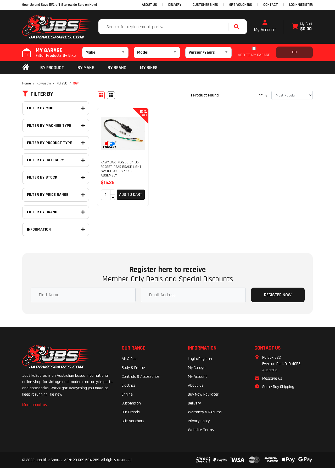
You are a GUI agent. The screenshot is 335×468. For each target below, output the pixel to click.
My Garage (196, 367)
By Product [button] (52, 68)
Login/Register (301, 4)
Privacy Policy (199, 421)
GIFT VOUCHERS (240, 4)
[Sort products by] (292, 95)
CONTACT (270, 4)
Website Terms (201, 430)
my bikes (149, 68)
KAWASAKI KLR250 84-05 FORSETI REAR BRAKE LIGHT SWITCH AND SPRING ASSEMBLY (121, 169)
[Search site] (238, 26)
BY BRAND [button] (117, 68)
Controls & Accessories (141, 376)
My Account (265, 26)
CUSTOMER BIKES (205, 4)
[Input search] (163, 26)
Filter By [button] (37, 94)
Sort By (261, 95)
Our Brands (131, 412)
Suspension (131, 403)
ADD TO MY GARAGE (254, 55)
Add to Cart (130, 194)
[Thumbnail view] (101, 95)
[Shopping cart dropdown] (302, 27)
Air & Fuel (129, 359)
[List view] (111, 95)
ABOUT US (149, 4)
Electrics (128, 385)
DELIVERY (174, 4)
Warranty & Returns (205, 412)
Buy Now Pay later (203, 394)
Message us (272, 378)
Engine (127, 394)
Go (294, 52)
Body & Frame (133, 367)
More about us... (35, 405)
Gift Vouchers (133, 421)
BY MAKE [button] (85, 68)
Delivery (194, 403)
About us (195, 385)
